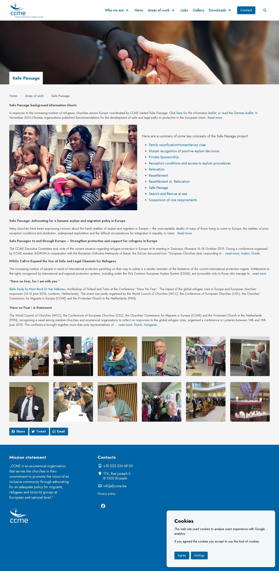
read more (232, 253)
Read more (215, 117)
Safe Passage (158, 187)
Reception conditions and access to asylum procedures (190, 163)
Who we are (114, 10)
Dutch (138, 325)
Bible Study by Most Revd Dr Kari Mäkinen (37, 289)
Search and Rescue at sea (168, 193)
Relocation (156, 169)
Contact (246, 10)
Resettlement (158, 175)
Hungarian (150, 325)
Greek (255, 253)
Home (13, 96)
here (180, 113)
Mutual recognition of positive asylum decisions (184, 151)
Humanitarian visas (192, 144)
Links (184, 10)
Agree (182, 555)
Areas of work (159, 10)
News (139, 10)
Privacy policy (106, 493)
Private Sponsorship (164, 157)
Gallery (198, 10)
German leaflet (243, 113)
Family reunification (163, 144)
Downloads (217, 10)
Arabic (245, 253)
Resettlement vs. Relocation (169, 181)
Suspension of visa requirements (173, 199)
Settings (199, 555)
